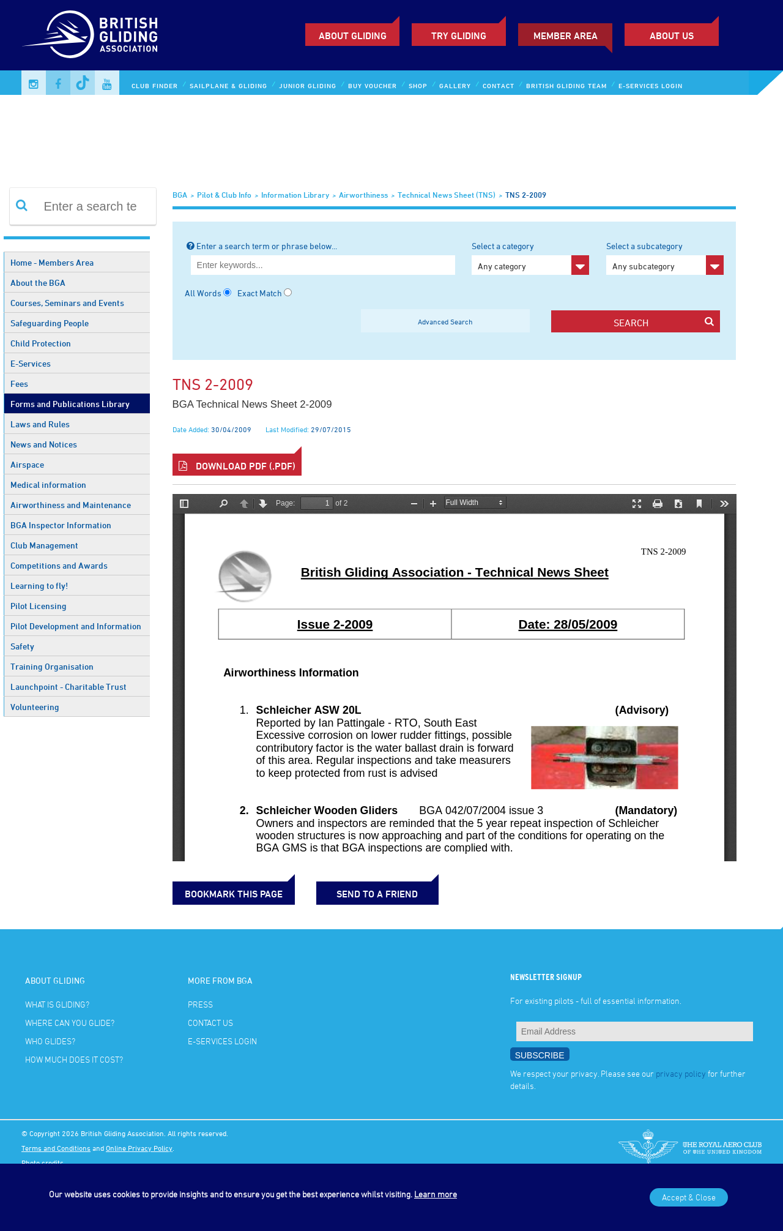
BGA (180, 195)
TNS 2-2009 (525, 195)
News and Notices (43, 444)
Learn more (435, 1194)
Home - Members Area (52, 262)
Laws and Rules (40, 424)
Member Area (565, 35)
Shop (418, 85)
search (664, 322)
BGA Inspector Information (60, 525)
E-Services (30, 363)
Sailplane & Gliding (228, 85)
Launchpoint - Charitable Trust (68, 686)
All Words (203, 293)
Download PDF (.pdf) (237, 465)
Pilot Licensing (38, 606)
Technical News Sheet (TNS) (446, 195)
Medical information (48, 484)
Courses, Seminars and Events (67, 302)
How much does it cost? (74, 1059)
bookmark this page (234, 893)
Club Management (44, 545)
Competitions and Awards (59, 565)
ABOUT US (672, 35)
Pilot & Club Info (224, 195)
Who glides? (50, 1041)
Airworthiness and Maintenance (70, 505)
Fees (19, 383)
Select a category (530, 258)
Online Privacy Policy (139, 1147)
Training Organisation (52, 666)
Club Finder (155, 85)
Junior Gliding (307, 85)
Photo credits (42, 1162)
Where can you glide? (69, 1022)
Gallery (455, 85)
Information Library (295, 195)
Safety (22, 646)
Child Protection (40, 343)
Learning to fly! (39, 585)
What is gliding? (57, 1004)
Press (200, 1004)
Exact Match (259, 293)
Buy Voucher (372, 85)
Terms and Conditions (56, 1147)
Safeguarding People (49, 323)
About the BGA (37, 282)
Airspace (27, 464)
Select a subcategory (665, 258)
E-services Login (650, 85)
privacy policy (681, 1073)
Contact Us (210, 1022)
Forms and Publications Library (70, 403)
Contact (498, 85)
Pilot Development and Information (75, 626)
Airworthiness (363, 195)
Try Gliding (458, 35)
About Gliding (353, 35)
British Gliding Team (566, 85)
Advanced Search (445, 321)
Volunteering (34, 707)
